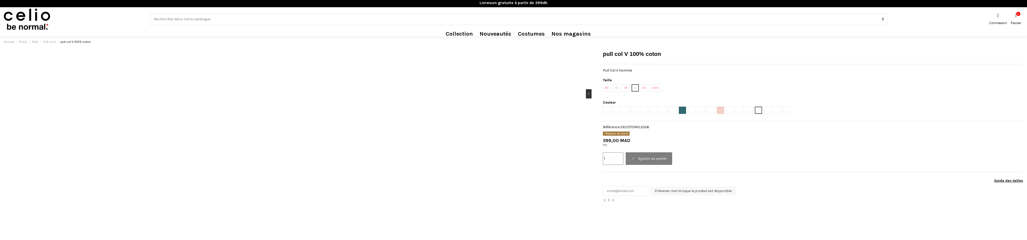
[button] (459, 34)
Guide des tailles (1008, 180)
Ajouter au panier (649, 158)
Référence (611, 127)
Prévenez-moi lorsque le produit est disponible (694, 191)
